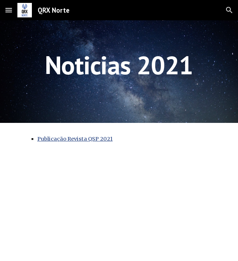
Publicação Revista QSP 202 (73, 139)
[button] (8, 10)
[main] (119, 71)
